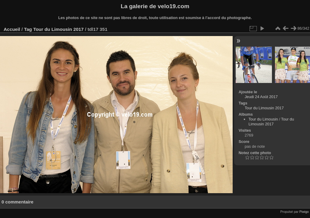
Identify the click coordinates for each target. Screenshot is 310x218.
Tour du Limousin (263, 119)
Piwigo (304, 211)
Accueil (12, 29)
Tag (28, 29)
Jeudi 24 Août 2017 (261, 96)
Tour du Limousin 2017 (58, 29)
